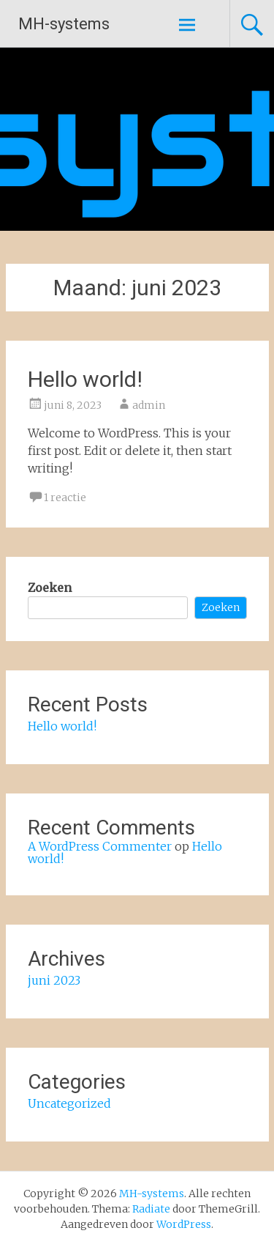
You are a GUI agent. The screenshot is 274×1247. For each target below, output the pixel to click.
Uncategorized (69, 1103)
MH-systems (64, 24)
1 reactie (65, 497)
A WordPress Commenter (100, 846)
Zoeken (50, 587)
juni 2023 (54, 980)
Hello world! (85, 379)
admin (148, 405)
